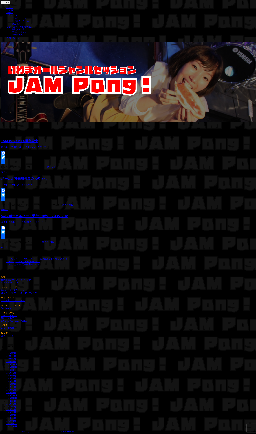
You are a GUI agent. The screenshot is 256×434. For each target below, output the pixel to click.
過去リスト (17, 24)
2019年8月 (11, 376)
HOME (9, 7)
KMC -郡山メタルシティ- (13, 290)
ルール (9, 12)
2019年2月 (11, 390)
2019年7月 (11, 378)
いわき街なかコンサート (13, 300)
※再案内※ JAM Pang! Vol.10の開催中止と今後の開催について (36, 259)
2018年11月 (11, 398)
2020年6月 (11, 353)
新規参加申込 (18, 29)
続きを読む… (53, 167)
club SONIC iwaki (9, 315)
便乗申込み (17, 35)
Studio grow (6, 308)
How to (9, 10)
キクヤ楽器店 (7, 328)
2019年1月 (11, 392)
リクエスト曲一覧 (20, 21)
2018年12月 (11, 395)
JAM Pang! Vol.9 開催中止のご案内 (22, 264)
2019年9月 (11, 373)
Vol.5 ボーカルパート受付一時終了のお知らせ (34, 216)
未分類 (4, 172)
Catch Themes (67, 431)
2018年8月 (11, 404)
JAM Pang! (24, 431)
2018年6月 (11, 409)
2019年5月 (11, 384)
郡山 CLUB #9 (7, 318)
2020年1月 (11, 361)
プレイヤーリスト (20, 18)
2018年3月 (11, 415)
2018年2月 (11, 418)
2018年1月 (11, 421)
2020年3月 (11, 356)
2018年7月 (11, 407)
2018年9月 (11, 401)
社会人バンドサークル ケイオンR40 (19, 293)
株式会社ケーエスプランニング (16, 280)
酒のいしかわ (7, 336)
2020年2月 (11, 359)
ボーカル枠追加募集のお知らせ (24, 178)
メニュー (5, 3)
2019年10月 (11, 370)
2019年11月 (11, 367)
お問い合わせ (12, 38)
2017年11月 (11, 426)
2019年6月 (11, 381)
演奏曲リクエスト (20, 32)
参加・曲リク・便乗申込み (19, 27)
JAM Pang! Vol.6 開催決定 (19, 141)
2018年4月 (11, 412)
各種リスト (11, 15)
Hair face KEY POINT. (11, 282)
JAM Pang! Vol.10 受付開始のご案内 (23, 261)
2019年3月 (11, 387)
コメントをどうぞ (37, 147)
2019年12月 (11, 364)
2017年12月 (11, 423)
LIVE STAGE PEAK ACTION (14, 321)
